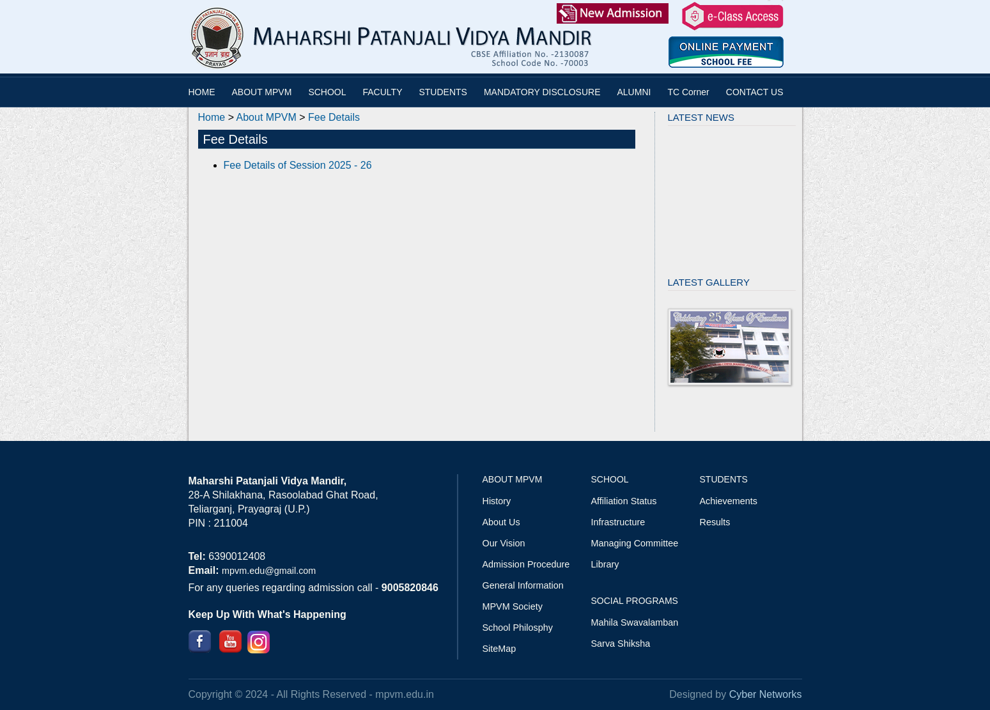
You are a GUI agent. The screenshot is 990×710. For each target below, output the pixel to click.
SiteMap (499, 649)
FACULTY (383, 92)
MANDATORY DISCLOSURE (542, 92)
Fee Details (334, 117)
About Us (501, 522)
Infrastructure (618, 522)
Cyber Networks (765, 694)
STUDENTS (443, 92)
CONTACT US (755, 92)
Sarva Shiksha (621, 643)
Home (212, 117)
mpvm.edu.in (404, 694)
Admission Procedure (526, 564)
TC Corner (688, 92)
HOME (202, 92)
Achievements (728, 501)
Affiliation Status (624, 501)
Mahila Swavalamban (635, 622)
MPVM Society (513, 606)
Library (605, 564)
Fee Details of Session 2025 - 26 (298, 165)
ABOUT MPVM (262, 92)
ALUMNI (634, 92)
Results (715, 522)
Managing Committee (635, 543)
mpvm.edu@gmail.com (269, 571)
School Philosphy (518, 627)
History (497, 501)
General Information (523, 585)
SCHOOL (327, 92)
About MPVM (266, 117)
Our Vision (504, 543)
